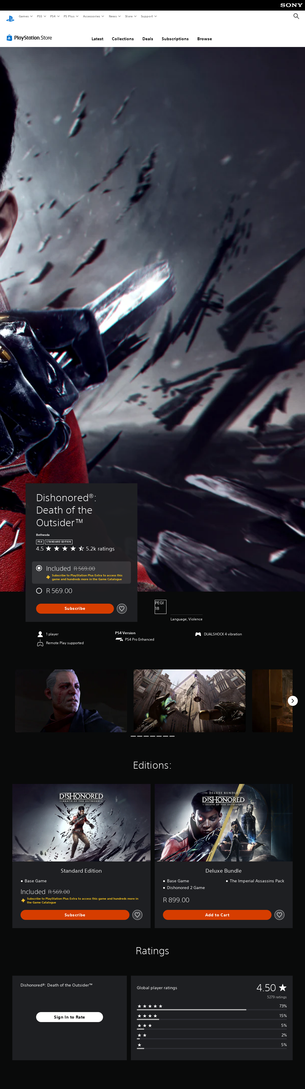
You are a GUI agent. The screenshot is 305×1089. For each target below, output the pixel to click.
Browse (204, 33)
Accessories (91, 16)
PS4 (53, 16)
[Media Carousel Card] (71, 695)
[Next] (293, 695)
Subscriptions (175, 33)
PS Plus (69, 16)
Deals (147, 33)
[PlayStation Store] (30, 32)
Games (23, 16)
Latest (97, 33)
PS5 (39, 16)
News (113, 16)
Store (129, 16)
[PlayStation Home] (10, 16)
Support (147, 16)
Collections (123, 33)
